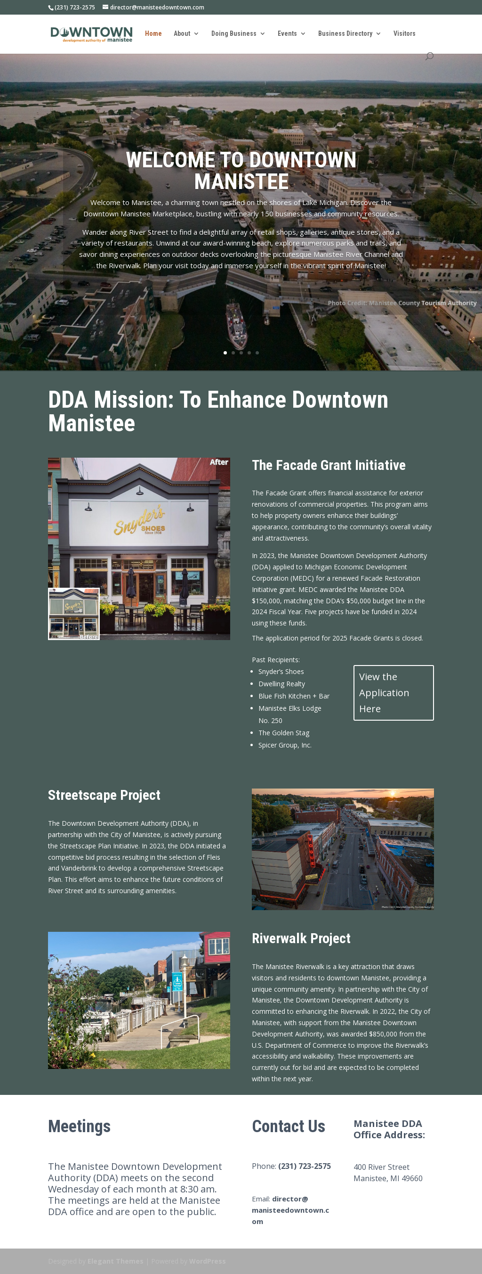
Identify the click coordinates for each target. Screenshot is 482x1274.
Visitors (405, 33)
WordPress (207, 1261)
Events (287, 33)
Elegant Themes (116, 1261)
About (182, 33)
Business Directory (345, 33)
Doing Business (234, 33)
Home (153, 33)
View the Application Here (384, 692)
